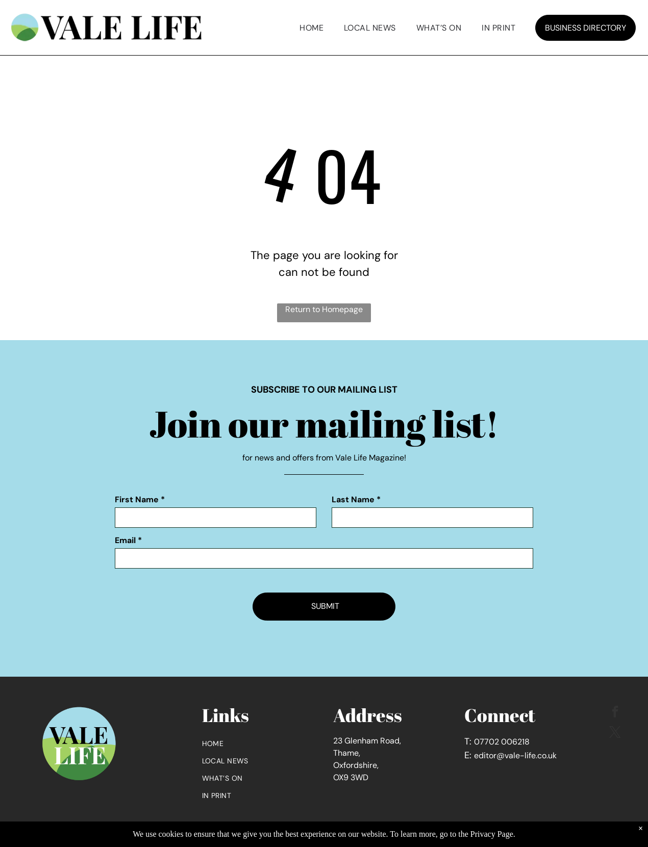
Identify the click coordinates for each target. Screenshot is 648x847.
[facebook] (615, 713)
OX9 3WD (350, 777)
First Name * (140, 499)
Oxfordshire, (356, 765)
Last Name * (356, 499)
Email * (128, 540)
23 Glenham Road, (367, 740)
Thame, (346, 753)
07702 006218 (502, 741)
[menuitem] (311, 28)
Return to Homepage (324, 309)
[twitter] (615, 733)
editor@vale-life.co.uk (515, 755)
